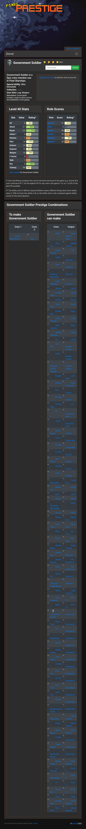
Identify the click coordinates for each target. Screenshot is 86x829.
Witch (55, 233)
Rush (50, 127)
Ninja (55, 531)
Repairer (51, 142)
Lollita (71, 288)
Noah (55, 605)
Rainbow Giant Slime (56, 709)
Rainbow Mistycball (54, 274)
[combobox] (58, 68)
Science (51, 134)
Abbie (55, 590)
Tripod (55, 421)
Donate (35, 823)
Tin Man (56, 664)
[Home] (9, 53)
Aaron (55, 643)
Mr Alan (56, 466)
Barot (55, 264)
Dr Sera (55, 452)
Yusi (70, 250)
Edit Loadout (15, 172)
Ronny (55, 796)
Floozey (56, 445)
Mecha (71, 293)
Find (75, 68)
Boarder (51, 123)
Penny (55, 438)
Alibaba (55, 288)
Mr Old (55, 678)
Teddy (55, 257)
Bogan (71, 300)
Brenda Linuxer (69, 346)
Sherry (55, 499)
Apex (54, 567)
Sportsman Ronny (54, 754)
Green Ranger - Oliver (70, 236)
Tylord (55, 513)
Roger (55, 723)
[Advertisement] (43, 30)
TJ (53, 782)
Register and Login (46, 78)
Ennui (55, 473)
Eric (54, 629)
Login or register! (73, 49)
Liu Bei (55, 737)
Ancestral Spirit (69, 414)
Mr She (55, 300)
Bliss (54, 494)
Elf (54, 411)
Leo (70, 404)
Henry (55, 354)
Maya (70, 311)
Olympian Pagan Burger (55, 583)
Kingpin (55, 376)
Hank (70, 796)
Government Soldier (55, 614)
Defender (51, 138)
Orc (54, 339)
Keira (54, 538)
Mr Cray (56, 397)
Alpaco (71, 332)
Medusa (56, 383)
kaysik (74, 823)
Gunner (50, 130)
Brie (54, 390)
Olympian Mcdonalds (54, 506)
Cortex (55, 699)
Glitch (70, 487)
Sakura (55, 517)
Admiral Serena (69, 366)
